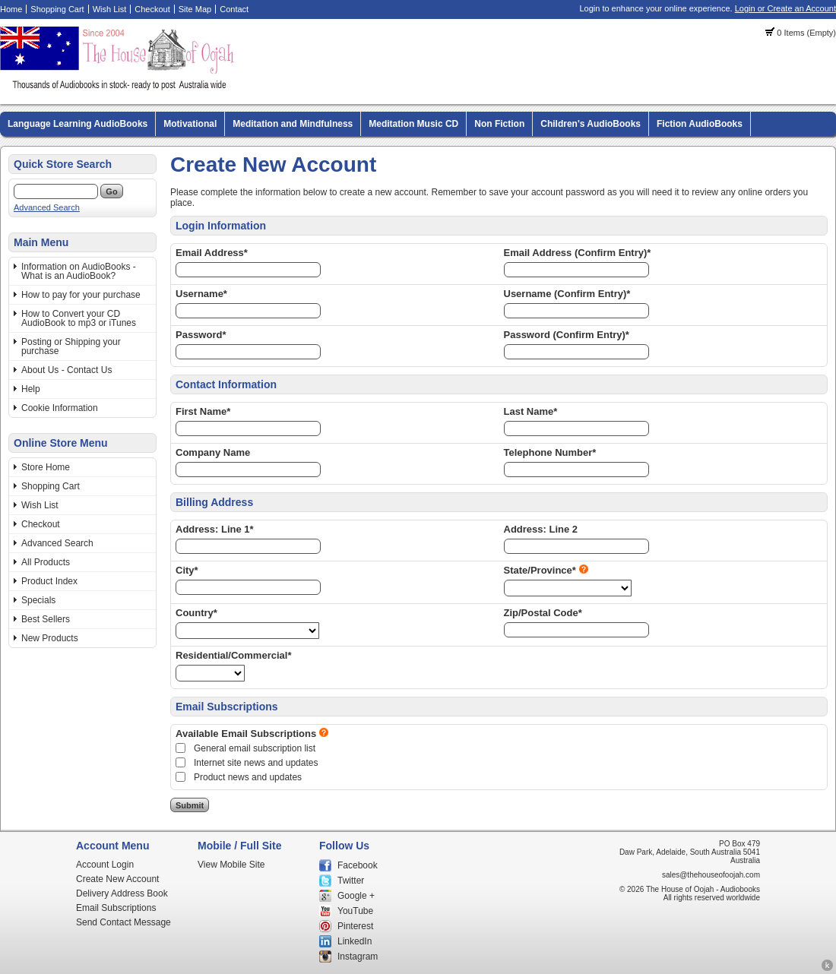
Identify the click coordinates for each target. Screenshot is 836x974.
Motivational (190, 124)
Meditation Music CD (413, 124)
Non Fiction (499, 124)
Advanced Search (47, 207)
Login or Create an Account (785, 8)
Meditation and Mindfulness (293, 124)
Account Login (105, 864)
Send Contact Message (123, 922)
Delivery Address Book (122, 893)
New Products (49, 638)
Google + (356, 895)
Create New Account (117, 879)
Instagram (357, 956)
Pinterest (355, 926)
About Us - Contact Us (66, 370)
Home (11, 9)
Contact (234, 9)
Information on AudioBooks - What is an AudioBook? (78, 271)
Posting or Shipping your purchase (71, 346)
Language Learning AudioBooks (77, 124)
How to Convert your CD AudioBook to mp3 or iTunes (78, 318)
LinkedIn (354, 941)
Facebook (357, 865)
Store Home (45, 467)
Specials (38, 600)
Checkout (152, 9)
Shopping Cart (57, 9)
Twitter (350, 880)
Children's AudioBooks (590, 124)
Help (30, 389)
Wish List (110, 9)
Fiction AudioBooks (700, 124)
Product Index (49, 581)
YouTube (355, 911)
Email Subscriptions (116, 908)
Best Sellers (45, 619)
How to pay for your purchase (81, 294)
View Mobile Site (231, 864)
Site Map (195, 9)
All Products (45, 562)
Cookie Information (59, 408)
